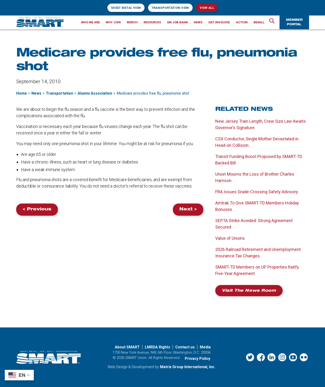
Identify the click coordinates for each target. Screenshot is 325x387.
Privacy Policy (197, 358)
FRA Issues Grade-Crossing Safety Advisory (256, 191)
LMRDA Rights (157, 347)
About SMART (127, 347)
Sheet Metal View (126, 8)
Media (205, 347)
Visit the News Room (249, 291)
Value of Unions (230, 238)
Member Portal (294, 22)
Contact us (185, 347)
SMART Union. (136, 358)
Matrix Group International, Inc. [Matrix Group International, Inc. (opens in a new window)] (187, 367)
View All (207, 8)
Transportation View (170, 8)
